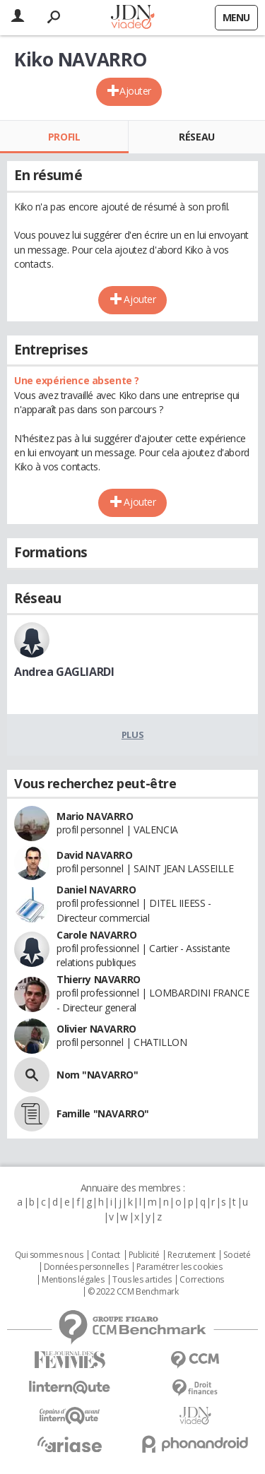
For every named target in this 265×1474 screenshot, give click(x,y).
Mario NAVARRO (95, 816)
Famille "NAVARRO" (103, 1113)
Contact (105, 1255)
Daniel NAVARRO (96, 889)
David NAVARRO (95, 855)
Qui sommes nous (49, 1255)
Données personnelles (86, 1267)
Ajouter (135, 90)
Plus (132, 734)
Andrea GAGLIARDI (64, 671)
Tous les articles (142, 1280)
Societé (236, 1255)
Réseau (196, 136)
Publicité (144, 1255)
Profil (64, 136)
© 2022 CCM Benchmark (133, 1292)
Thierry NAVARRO (99, 979)
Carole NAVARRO (96, 934)
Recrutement (191, 1255)
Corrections (201, 1280)
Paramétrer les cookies (179, 1267)
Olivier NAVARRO (96, 1028)
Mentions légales (73, 1280)
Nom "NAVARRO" (98, 1074)
